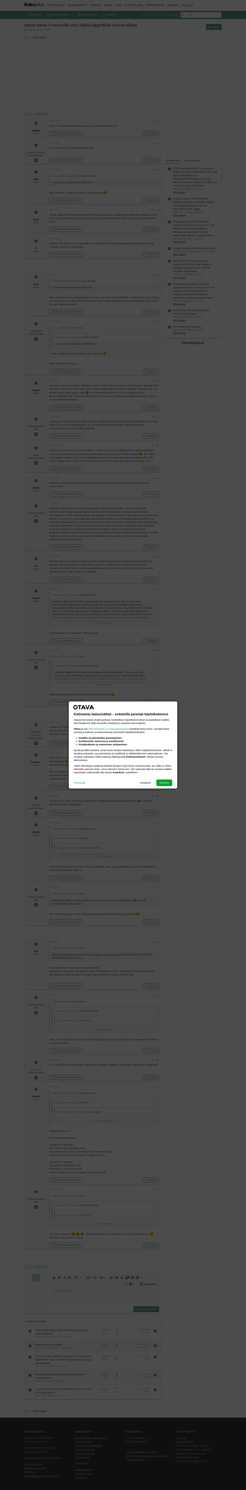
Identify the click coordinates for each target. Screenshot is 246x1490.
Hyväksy (164, 782)
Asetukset (145, 782)
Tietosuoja (79, 782)
